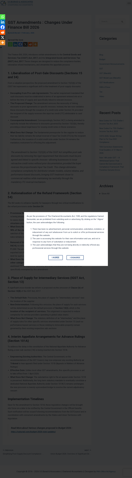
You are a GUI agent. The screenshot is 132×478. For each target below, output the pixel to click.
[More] (2, 42)
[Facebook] (2, 27)
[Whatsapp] (2, 16)
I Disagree (75, 258)
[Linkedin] (2, 22)
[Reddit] (2, 32)
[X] (2, 37)
